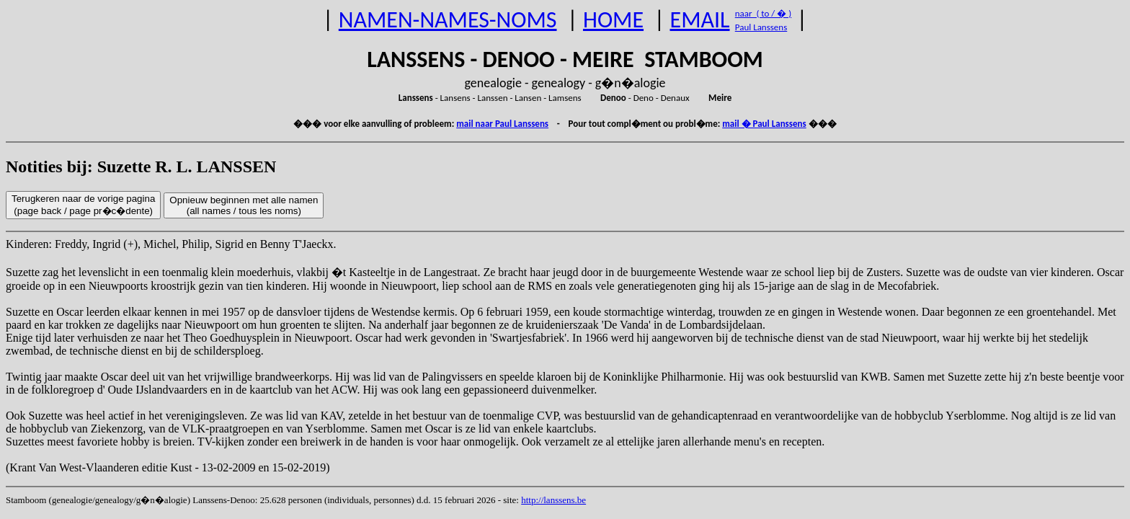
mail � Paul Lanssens (764, 123)
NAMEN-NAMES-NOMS (448, 20)
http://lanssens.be (553, 499)
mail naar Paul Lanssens (502, 123)
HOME (613, 20)
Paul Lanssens (761, 27)
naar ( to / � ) (763, 13)
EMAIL (700, 20)
